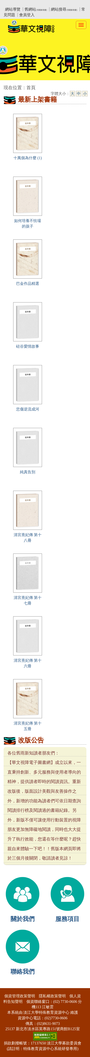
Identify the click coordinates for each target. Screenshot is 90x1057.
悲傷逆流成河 (27, 409)
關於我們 (23, 918)
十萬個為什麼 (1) (27, 158)
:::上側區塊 (13, 4)
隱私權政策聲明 (52, 996)
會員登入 (27, 15)
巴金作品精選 (27, 283)
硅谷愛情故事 (27, 346)
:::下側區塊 (9, 985)
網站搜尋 (64, 9)
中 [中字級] (79, 94)
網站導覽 (12, 9)
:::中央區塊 (9, 85)
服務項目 (67, 918)
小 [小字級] (85, 94)
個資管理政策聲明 (19, 996)
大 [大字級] (72, 94)
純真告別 (27, 472)
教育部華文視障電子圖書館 (46, 4)
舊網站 (35, 9)
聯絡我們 (23, 971)
